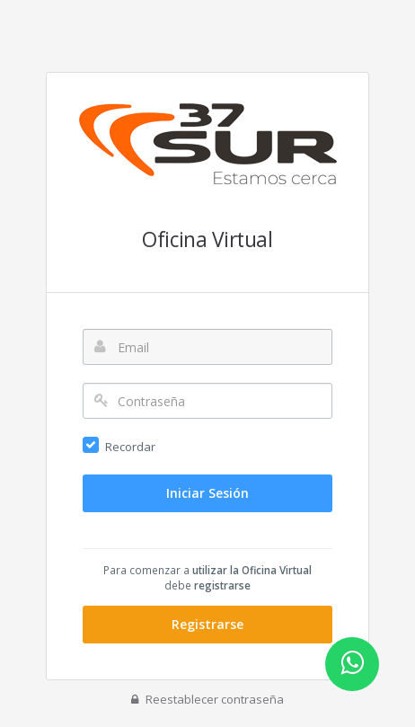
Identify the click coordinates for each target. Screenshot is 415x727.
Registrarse (207, 624)
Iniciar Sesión (207, 492)
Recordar (130, 447)
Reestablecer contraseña (207, 699)
